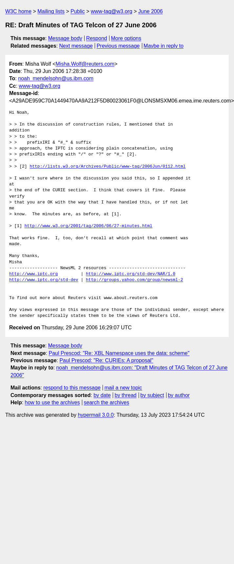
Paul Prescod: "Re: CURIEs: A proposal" (106, 360)
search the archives (106, 402)
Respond (96, 38)
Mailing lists (51, 11)
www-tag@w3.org (111, 11)
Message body (65, 38)
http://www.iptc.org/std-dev (43, 280)
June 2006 (150, 11)
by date (101, 395)
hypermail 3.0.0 (95, 415)
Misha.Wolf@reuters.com (85, 64)
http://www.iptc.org (33, 274)
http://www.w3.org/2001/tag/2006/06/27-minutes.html (88, 226)
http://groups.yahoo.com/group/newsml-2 (134, 280)
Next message (76, 46)
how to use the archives (52, 402)
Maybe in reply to (164, 46)
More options (126, 38)
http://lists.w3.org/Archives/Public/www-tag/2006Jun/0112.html (107, 167)
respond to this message (71, 387)
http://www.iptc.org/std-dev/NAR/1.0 (130, 274)
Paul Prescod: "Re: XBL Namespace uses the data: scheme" (119, 353)
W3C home (18, 11)
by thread (126, 395)
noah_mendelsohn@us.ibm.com (55, 78)
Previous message (118, 46)
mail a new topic (123, 387)
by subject (152, 395)
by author (179, 395)
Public (77, 11)
